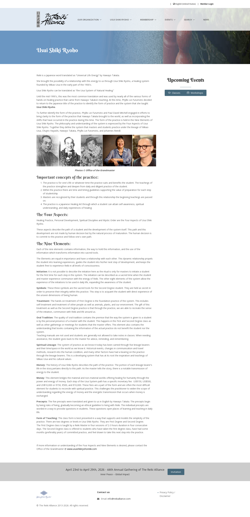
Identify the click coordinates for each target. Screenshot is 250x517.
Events (169, 19)
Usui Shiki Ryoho (119, 19)
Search (188, 19)
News (206, 19)
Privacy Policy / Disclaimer (167, 494)
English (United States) (185, 4)
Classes (174, 92)
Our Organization (88, 19)
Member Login (206, 4)
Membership (147, 19)
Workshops (195, 92)
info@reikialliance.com (119, 498)
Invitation (176, 471)
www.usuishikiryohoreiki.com (82, 448)
